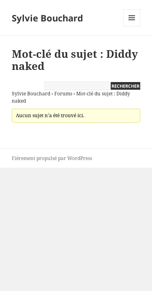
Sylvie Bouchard (47, 18)
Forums (63, 93)
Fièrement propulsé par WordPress (52, 158)
